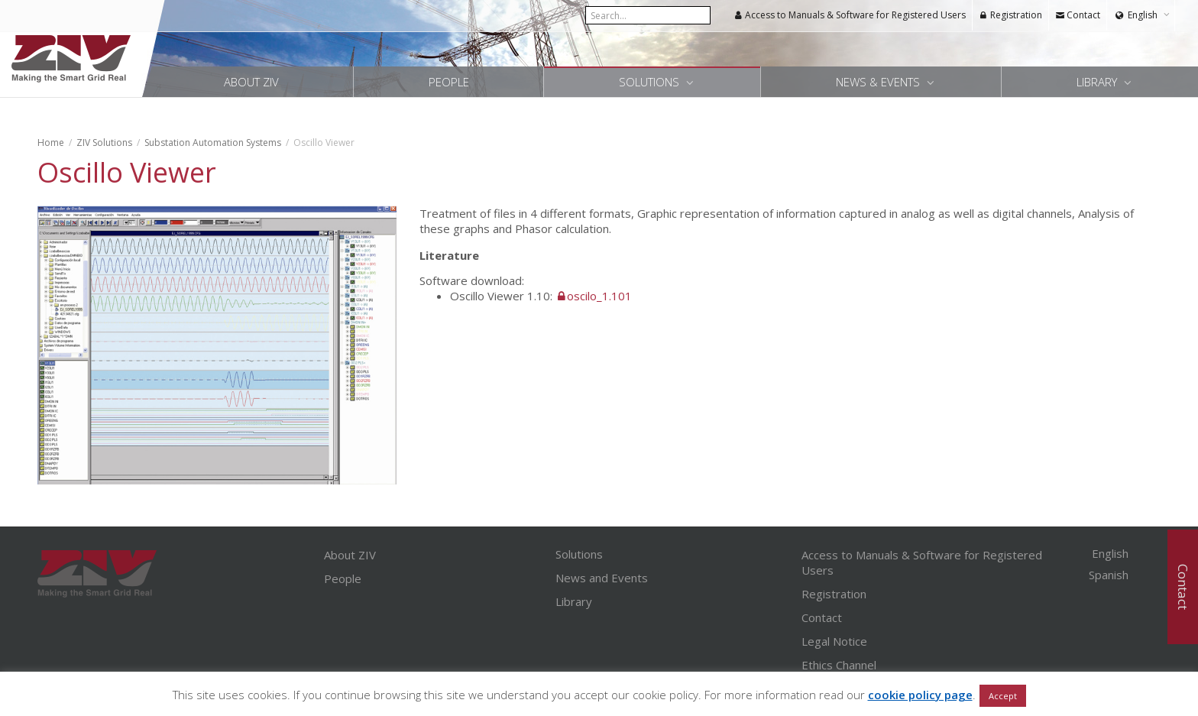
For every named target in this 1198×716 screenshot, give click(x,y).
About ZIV (251, 81)
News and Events (601, 577)
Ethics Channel (838, 664)
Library (1098, 81)
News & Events (879, 81)
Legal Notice (834, 641)
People (449, 81)
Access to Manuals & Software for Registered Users (849, 14)
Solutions (650, 81)
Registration (1010, 14)
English (1142, 14)
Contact (1077, 14)
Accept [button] (1003, 695)
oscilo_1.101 (599, 295)
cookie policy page (920, 694)
